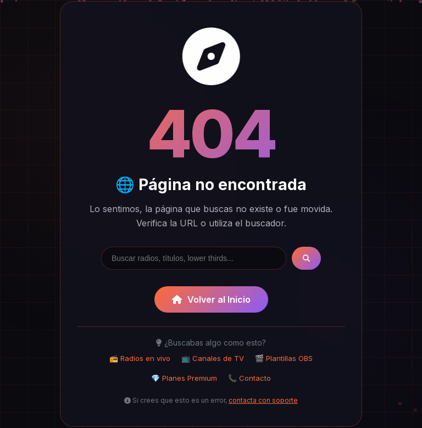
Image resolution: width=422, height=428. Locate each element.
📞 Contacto (249, 378)
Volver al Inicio (211, 299)
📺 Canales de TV (212, 358)
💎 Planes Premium (184, 378)
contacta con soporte (263, 400)
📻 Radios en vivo (139, 358)
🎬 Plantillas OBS (284, 358)
